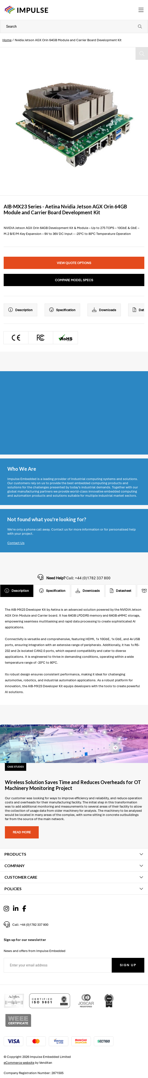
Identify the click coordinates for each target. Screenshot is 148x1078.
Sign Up (128, 965)
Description (20, 310)
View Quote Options (74, 263)
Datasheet (120, 591)
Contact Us (16, 543)
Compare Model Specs (74, 280)
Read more (22, 832)
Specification (62, 310)
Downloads (104, 310)
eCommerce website (19, 1063)
